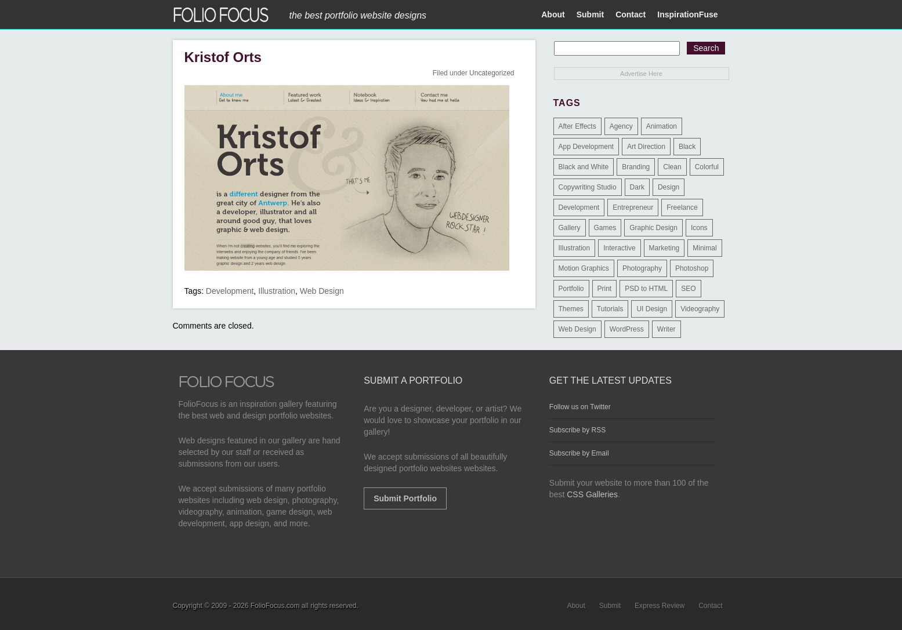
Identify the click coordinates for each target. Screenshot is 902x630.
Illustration (276, 291)
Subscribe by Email (579, 453)
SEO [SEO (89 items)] (688, 289)
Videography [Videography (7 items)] (699, 309)
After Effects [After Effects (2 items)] (577, 126)
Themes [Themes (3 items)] (571, 309)
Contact (630, 14)
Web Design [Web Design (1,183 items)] (577, 329)
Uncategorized (491, 73)
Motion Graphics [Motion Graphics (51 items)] (584, 268)
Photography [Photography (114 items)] (642, 268)
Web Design (322, 291)
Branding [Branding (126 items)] (636, 167)
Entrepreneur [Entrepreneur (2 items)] (633, 207)
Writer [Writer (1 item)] (666, 329)
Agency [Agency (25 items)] (621, 126)
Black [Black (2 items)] (687, 147)
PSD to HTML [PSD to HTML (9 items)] (646, 289)
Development (230, 291)
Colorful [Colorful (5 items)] (707, 167)
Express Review (659, 606)
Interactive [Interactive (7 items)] (619, 248)
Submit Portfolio (405, 498)
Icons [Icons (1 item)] (699, 228)
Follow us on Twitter (580, 407)
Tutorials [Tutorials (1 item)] (610, 309)
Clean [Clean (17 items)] (672, 167)
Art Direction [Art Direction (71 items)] (646, 147)
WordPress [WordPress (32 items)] (627, 329)
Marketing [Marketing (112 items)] (664, 248)
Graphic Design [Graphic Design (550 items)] (653, 228)
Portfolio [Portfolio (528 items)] (571, 289)
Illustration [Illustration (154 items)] (575, 248)
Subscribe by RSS (577, 430)
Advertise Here (641, 73)
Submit (590, 14)
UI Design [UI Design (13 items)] (651, 309)
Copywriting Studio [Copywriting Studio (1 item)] (588, 187)
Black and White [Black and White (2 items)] (584, 167)
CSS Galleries (592, 494)
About (552, 14)
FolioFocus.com (275, 606)
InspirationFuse (687, 14)
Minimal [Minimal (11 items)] (704, 248)
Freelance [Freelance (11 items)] (681, 207)
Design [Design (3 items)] (668, 187)
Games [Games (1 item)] (605, 228)
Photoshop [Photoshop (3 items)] (691, 268)
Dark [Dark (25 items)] (637, 187)
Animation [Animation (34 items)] (661, 126)
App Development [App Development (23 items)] (586, 147)
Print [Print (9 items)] (604, 289)
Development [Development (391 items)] (579, 207)
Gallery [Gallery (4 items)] (570, 228)
